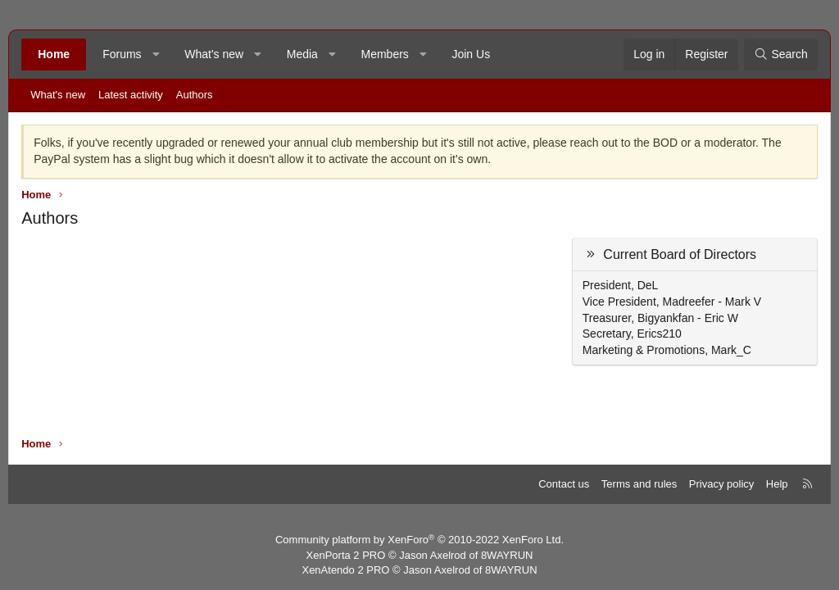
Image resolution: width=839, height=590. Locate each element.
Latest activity (130, 94)
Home (54, 54)
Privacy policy (721, 484)
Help (777, 484)
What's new (213, 54)
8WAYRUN (507, 555)
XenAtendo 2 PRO (345, 570)
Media (302, 54)
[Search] (781, 55)
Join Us (470, 54)
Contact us (563, 484)
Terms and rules (639, 484)
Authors (194, 94)
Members (384, 54)
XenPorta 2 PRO (346, 555)
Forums (121, 54)
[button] (155, 55)
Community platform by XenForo (419, 539)
